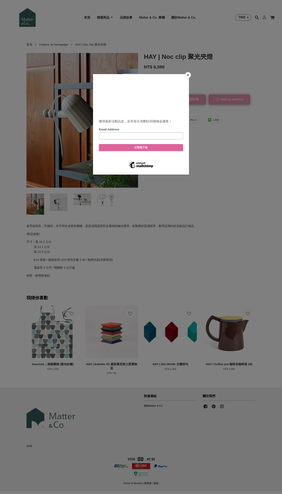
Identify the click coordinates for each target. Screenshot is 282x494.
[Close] (188, 75)
